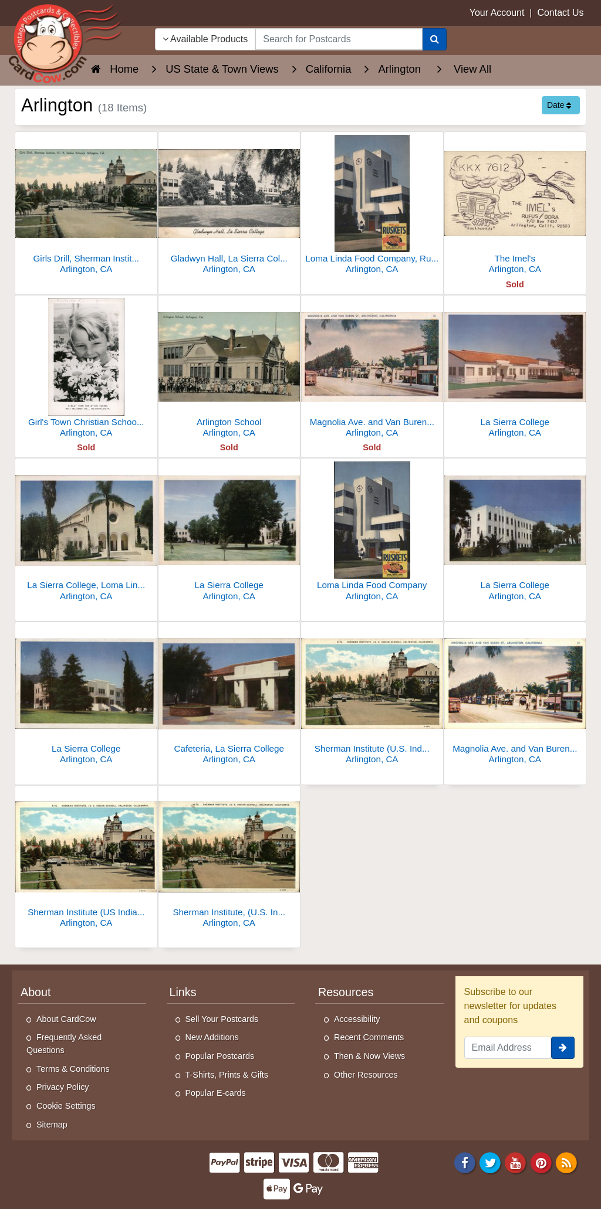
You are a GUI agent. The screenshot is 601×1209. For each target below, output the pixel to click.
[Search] (435, 39)
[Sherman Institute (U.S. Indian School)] (372, 696)
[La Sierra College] (515, 369)
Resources (345, 992)
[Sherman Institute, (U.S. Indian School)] (229, 860)
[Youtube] (516, 1162)
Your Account (497, 13)
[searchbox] (339, 39)
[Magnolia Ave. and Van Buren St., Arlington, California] (372, 369)
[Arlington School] (229, 369)
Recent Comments (369, 1037)
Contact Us (560, 13)
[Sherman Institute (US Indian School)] (86, 860)
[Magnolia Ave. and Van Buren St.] (515, 696)
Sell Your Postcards (222, 1019)
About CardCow (66, 1019)
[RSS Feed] (566, 1162)
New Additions (212, 1037)
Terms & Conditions (73, 1069)
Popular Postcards (220, 1056)
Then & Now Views (369, 1056)
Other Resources (366, 1074)
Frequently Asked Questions (64, 1044)
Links (183, 992)
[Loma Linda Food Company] (372, 532)
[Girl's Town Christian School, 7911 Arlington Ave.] (86, 369)
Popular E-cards (215, 1093)
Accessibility (357, 1019)
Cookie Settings (66, 1105)
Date (559, 105)
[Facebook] (465, 1162)
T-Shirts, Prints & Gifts (227, 1074)
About (36, 992)
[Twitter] (490, 1162)
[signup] (563, 1048)
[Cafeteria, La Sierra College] (229, 696)
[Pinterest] (541, 1162)
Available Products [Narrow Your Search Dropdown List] (205, 39)
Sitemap (51, 1124)
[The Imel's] (515, 206)
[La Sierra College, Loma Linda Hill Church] (86, 532)
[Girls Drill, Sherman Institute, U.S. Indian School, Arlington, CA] (86, 206)
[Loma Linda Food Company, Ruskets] (372, 206)
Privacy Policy (62, 1087)
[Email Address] (508, 1048)
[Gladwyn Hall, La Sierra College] (229, 206)
